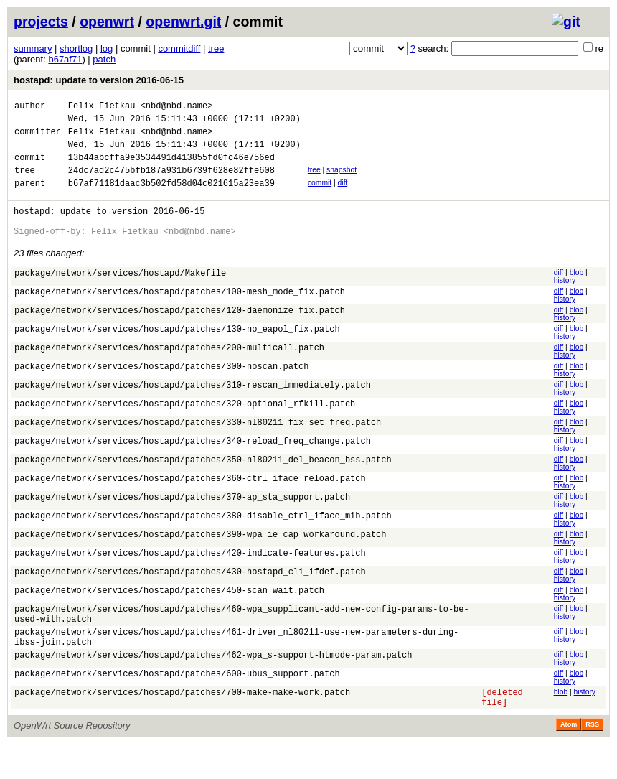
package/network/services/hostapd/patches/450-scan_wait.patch (169, 613)
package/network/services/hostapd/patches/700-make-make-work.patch (182, 724)
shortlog (76, 48)
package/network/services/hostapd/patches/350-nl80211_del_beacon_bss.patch (203, 483)
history (564, 302)
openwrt (107, 21)
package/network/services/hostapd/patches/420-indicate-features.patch (190, 576)
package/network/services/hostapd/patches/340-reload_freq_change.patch (192, 464)
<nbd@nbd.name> (177, 107)
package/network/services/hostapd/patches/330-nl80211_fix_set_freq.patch (197, 445)
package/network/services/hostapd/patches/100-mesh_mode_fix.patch (179, 315)
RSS (592, 758)
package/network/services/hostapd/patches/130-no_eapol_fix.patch (177, 352)
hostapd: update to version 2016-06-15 (99, 80)
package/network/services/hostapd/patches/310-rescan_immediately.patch (192, 408)
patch (104, 59)
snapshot (341, 181)
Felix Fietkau (102, 107)
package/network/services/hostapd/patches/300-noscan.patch (161, 389)
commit (319, 196)
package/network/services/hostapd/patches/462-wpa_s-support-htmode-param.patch (213, 687)
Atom (568, 758)
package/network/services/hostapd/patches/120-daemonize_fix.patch (179, 333)
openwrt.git (183, 21)
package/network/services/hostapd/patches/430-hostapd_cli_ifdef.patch (190, 595)
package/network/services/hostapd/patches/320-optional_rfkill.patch (184, 427)
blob (577, 294)
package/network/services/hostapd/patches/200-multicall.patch (169, 371)
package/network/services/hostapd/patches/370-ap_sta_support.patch (182, 520)
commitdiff (179, 48)
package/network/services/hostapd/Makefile (120, 296)
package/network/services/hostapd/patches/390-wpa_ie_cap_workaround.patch (200, 557)
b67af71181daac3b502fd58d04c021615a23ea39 (171, 198)
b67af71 (65, 59)
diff (343, 196)
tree (216, 48)
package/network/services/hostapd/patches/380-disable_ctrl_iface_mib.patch (203, 539)
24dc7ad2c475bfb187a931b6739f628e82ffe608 (171, 183)
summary (33, 48)
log (106, 48)
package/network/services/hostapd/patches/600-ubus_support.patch (177, 705)
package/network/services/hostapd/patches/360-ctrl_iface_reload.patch (190, 501)
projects (41, 21)
